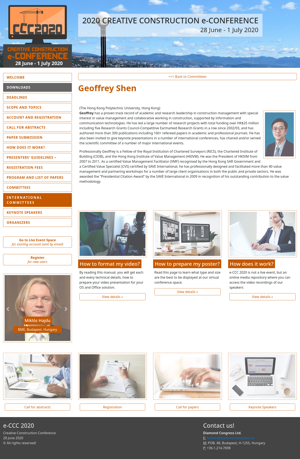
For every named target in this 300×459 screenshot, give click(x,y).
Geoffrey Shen (107, 88)
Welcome (25, 77)
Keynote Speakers (24, 212)
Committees (19, 187)
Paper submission (24, 137)
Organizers (18, 222)
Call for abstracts (37, 407)
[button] (8, 309)
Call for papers (187, 407)
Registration (112, 407)
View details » (112, 296)
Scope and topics (24, 107)
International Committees (24, 200)
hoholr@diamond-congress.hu (230, 438)
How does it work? (26, 147)
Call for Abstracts (26, 127)
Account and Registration (34, 117)
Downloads (18, 87)
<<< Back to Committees (187, 76)
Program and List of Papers (35, 177)
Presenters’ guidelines (30, 157)
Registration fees (25, 167)
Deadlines (17, 97)
